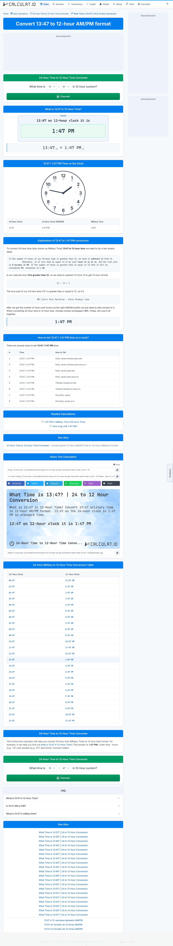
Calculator (144, 4)
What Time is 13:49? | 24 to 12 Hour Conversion (63, 880)
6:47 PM (69, 690)
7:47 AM (69, 623)
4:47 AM (69, 605)
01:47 (11, 586)
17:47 (11, 684)
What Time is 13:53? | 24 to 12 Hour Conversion (63, 897)
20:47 (11, 702)
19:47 (11, 696)
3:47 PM (69, 672)
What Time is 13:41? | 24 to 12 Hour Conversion (63, 849)
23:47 (11, 721)
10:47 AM (69, 641)
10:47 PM (69, 714)
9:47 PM (69, 708)
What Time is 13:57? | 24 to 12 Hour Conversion (63, 914)
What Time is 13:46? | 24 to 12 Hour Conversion (63, 871)
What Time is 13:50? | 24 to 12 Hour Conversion (63, 884)
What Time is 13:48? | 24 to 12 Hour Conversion (63, 875)
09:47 (11, 635)
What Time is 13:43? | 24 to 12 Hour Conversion (63, 858)
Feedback (170, 473)
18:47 (11, 690)
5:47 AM (69, 611)
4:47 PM (69, 678)
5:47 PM (69, 684)
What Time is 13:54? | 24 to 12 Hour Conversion (63, 901)
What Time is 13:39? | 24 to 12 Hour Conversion (63, 841)
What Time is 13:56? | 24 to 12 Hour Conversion (63, 910)
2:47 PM (69, 666)
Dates (44, 4)
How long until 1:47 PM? (65, 426)
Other (130, 4)
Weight (104, 4)
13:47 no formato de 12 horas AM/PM (63, 929)
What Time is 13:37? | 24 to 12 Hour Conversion (63, 832)
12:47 (11, 654)
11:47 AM (69, 647)
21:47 (11, 708)
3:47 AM (69, 599)
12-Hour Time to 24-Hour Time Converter (28, 445)
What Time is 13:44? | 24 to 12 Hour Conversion (63, 862)
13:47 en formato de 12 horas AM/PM (63, 924)
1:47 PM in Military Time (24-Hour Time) (64, 422)
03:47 (11, 599)
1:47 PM (69, 660)
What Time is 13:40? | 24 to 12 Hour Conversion (63, 845)
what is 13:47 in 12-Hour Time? (56, 744)
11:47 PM (69, 721)
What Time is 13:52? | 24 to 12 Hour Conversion (63, 893)
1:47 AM (69, 586)
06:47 (11, 617)
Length (91, 4)
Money (117, 4)
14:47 (11, 666)
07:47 (11, 623)
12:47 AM (69, 580)
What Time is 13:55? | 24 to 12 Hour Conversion (63, 906)
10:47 (11, 641)
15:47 (11, 672)
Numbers (58, 4)
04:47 (11, 605)
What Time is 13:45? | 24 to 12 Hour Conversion (63, 867)
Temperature (75, 4)
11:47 (11, 647)
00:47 (11, 580)
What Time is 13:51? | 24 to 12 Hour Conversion (63, 888)
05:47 (11, 611)
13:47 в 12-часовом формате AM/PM (63, 920)
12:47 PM (69, 654)
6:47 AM (69, 617)
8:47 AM (69, 629)
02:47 (11, 593)
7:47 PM (69, 696)
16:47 (11, 678)
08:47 (11, 629)
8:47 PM (69, 702)
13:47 (11, 660)
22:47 (11, 714)
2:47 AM (69, 593)
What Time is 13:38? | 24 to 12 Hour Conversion (63, 836)
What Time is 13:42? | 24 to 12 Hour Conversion (63, 854)
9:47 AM (69, 635)
